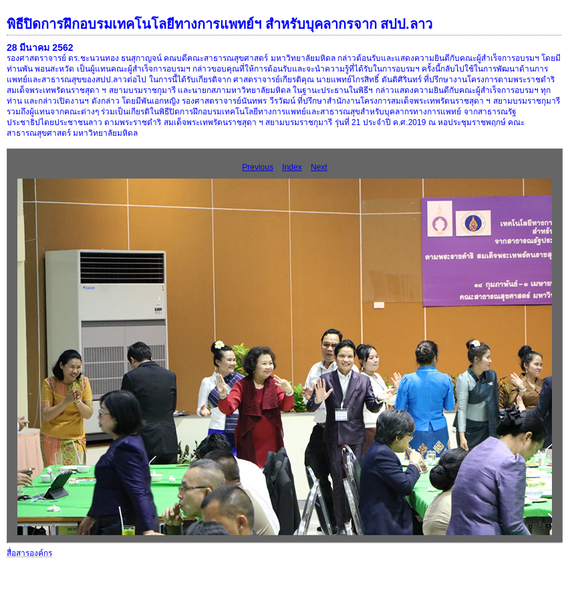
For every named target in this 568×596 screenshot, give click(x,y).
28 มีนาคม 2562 (40, 47)
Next (319, 167)
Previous (257, 167)
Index (291, 167)
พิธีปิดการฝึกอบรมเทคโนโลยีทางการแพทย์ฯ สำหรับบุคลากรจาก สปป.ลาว (219, 24)
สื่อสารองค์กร (29, 553)
